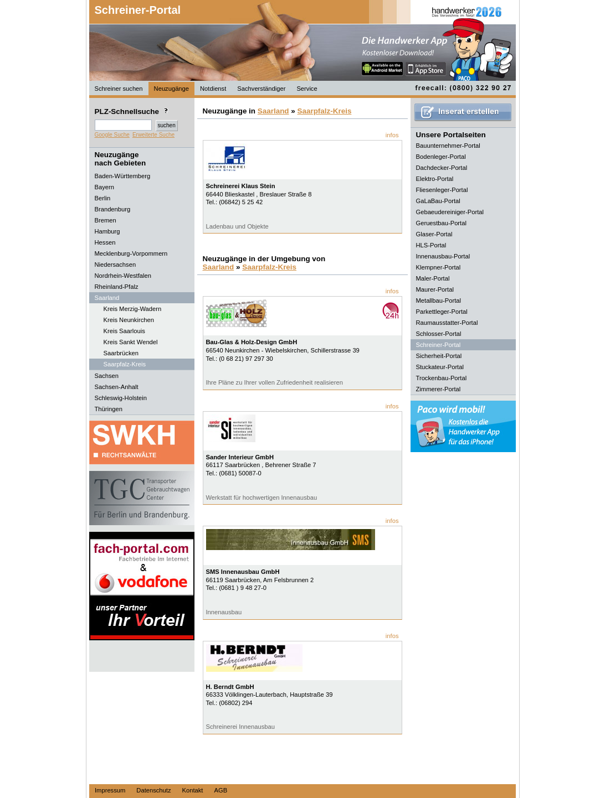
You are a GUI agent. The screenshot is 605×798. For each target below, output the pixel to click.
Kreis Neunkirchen (129, 320)
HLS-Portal (431, 245)
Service (306, 88)
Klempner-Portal (438, 267)
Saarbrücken (121, 353)
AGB (220, 790)
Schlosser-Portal (439, 333)
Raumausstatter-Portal (447, 322)
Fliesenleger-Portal (442, 189)
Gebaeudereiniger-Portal (450, 212)
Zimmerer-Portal (438, 389)
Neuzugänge (171, 88)
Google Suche (112, 135)
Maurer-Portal (435, 289)
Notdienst (213, 88)
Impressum (110, 790)
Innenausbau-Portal (443, 256)
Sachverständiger (261, 88)
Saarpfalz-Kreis (125, 364)
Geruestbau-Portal (441, 223)
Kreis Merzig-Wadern (133, 308)
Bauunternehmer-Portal (448, 145)
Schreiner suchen (119, 88)
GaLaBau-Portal (438, 201)
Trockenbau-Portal (441, 378)
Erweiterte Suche (153, 135)
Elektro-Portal (435, 178)
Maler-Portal (433, 278)
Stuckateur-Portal (440, 367)
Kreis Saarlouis (124, 331)
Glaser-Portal (434, 234)
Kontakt (192, 790)
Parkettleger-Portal (442, 311)
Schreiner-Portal (138, 10)
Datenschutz (153, 790)
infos (392, 135)
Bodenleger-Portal (441, 156)
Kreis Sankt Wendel (131, 342)
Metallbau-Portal (438, 300)
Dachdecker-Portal (442, 167)
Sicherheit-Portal (439, 356)
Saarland (273, 111)
